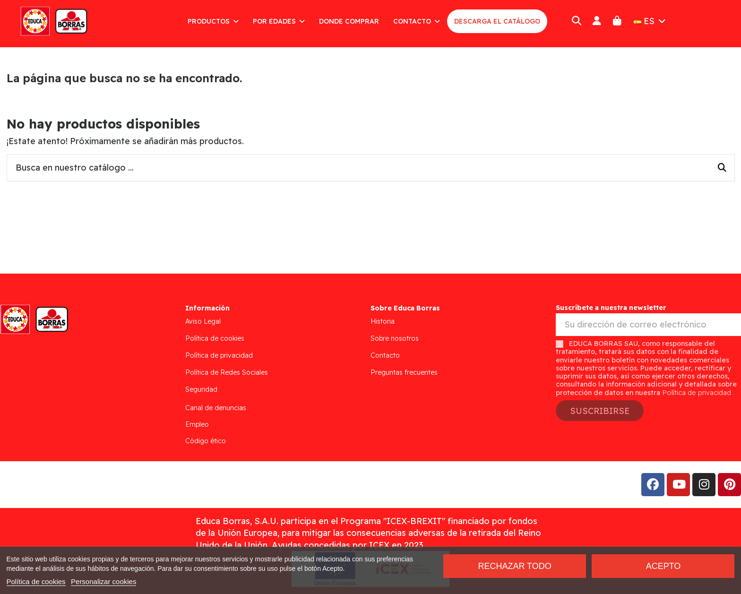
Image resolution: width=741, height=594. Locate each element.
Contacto (385, 355)
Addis (82, 484)
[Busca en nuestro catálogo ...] (722, 167)
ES (651, 21)
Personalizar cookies (103, 581)
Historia (382, 321)
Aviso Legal (203, 321)
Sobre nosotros (394, 338)
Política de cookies (214, 338)
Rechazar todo (514, 566)
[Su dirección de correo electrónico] (648, 324)
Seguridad (201, 389)
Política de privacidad (219, 355)
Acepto (663, 566)
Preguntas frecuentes (404, 372)
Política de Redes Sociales (226, 372)
